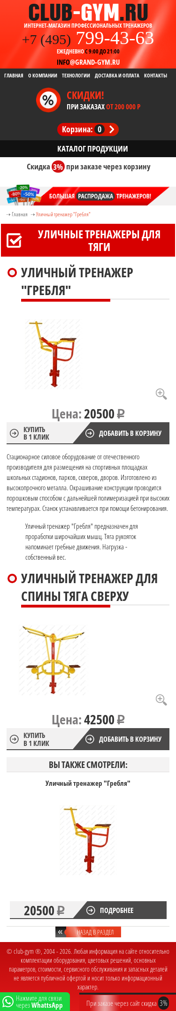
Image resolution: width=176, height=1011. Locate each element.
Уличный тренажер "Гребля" (63, 214)
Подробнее (116, 910)
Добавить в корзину (130, 433)
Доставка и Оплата (117, 75)
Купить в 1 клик (36, 433)
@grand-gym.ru (88, 62)
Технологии (76, 75)
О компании (42, 75)
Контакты (155, 75)
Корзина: (83, 129)
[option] (88, 849)
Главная (13, 75)
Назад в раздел (95, 931)
